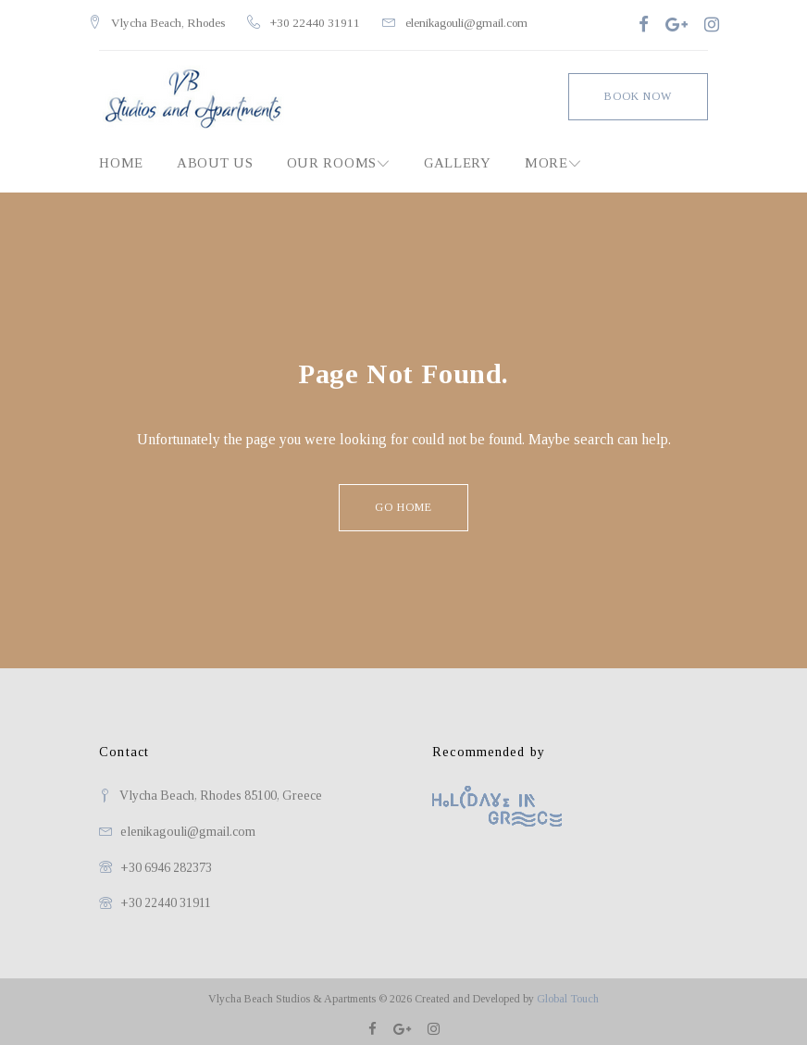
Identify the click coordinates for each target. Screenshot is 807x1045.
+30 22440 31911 (325, 19)
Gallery (457, 155)
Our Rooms (332, 155)
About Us (215, 155)
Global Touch (568, 991)
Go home (403, 499)
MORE (546, 155)
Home (121, 155)
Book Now (638, 88)
